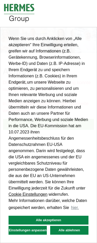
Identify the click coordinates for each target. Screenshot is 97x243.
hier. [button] (75, 207)
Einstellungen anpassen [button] (28, 230)
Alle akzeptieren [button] (48, 220)
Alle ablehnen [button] (69, 230)
